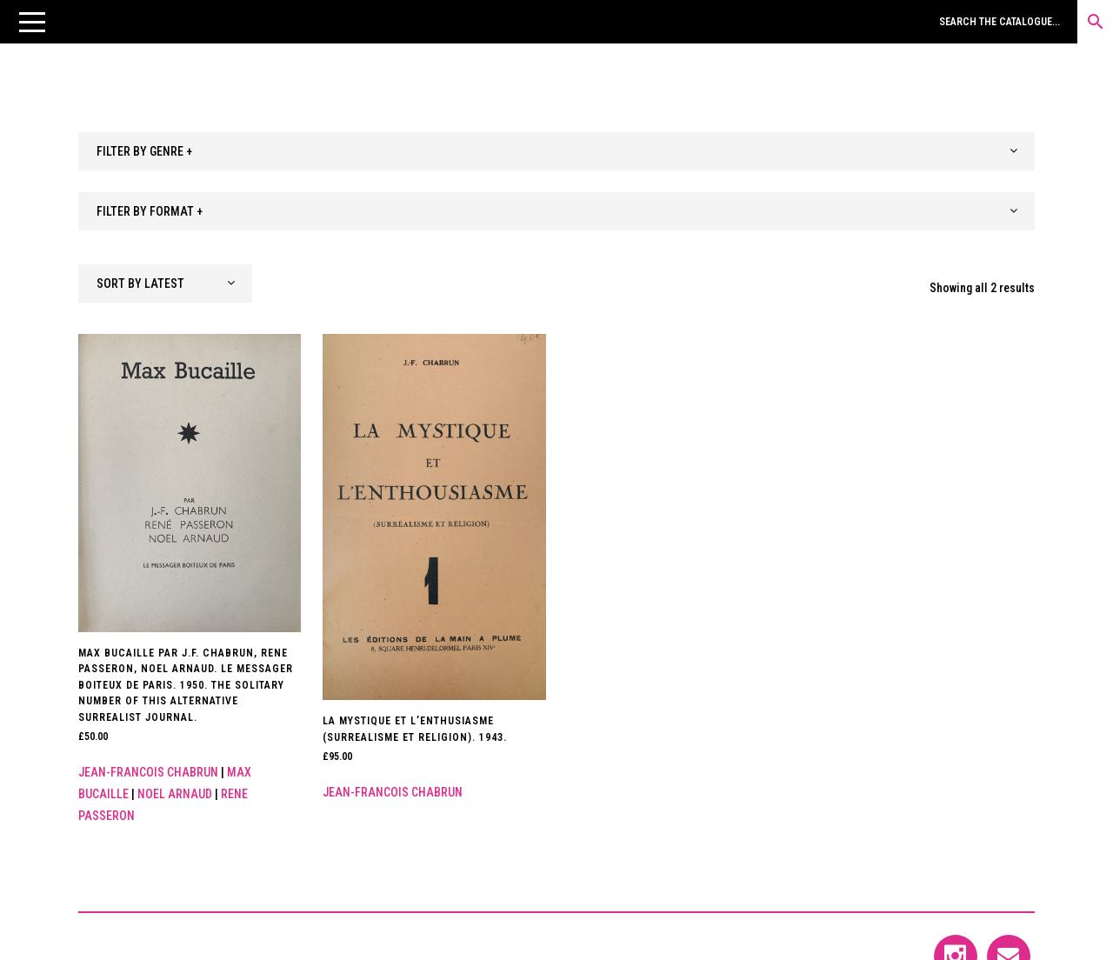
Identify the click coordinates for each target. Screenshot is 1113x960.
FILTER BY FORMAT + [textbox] (150, 211)
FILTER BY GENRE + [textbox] (144, 151)
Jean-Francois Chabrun (148, 772)
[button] (32, 21)
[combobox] (556, 151)
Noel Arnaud (174, 794)
